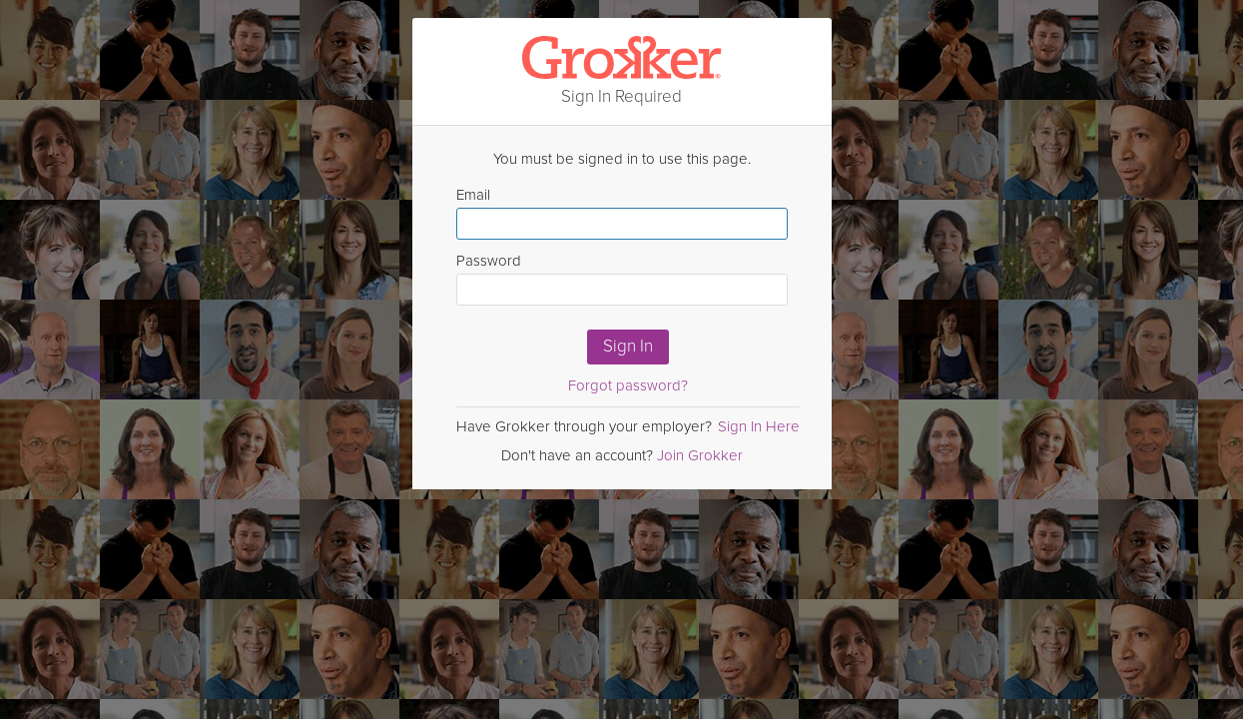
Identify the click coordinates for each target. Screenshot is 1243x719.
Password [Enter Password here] (622, 279)
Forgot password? (628, 385)
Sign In (628, 346)
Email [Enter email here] (622, 213)
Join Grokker (700, 455)
